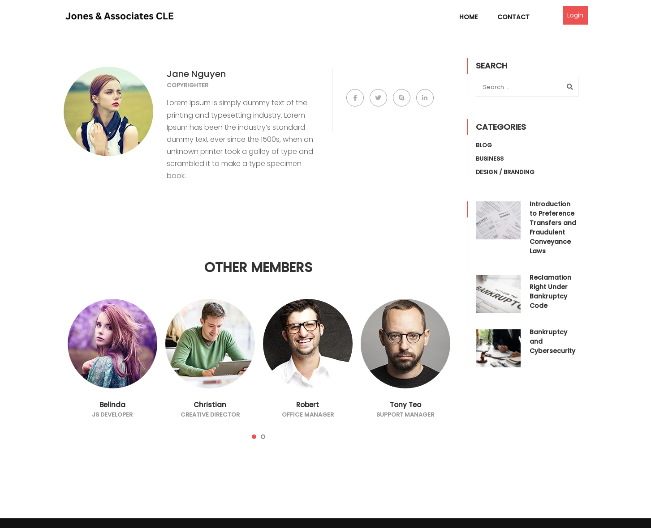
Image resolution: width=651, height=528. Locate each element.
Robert (307, 404)
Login (575, 15)
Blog (484, 145)
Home (468, 17)
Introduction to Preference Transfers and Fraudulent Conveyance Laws (553, 227)
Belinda (112, 404)
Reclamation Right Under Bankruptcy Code (550, 291)
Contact (513, 17)
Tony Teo (405, 404)
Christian (210, 404)
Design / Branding (505, 172)
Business (490, 158)
